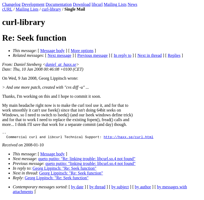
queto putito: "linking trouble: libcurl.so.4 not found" (90, 165)
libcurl (97, 4)
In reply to (122, 55)
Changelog (11, 4)
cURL (7, 9)
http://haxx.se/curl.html (128, 138)
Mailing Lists (115, 4)
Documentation (59, 4)
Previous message (92, 55)
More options (82, 50)
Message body (52, 50)
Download (82, 4)
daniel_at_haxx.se (60, 64)
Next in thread (149, 55)
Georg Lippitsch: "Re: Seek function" (64, 170)
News (132, 4)
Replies (174, 55)
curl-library (51, 9)
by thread (97, 188)
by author (143, 188)
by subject (120, 188)
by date (77, 188)
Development (33, 4)
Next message (59, 55)
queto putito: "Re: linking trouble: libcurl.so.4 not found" (86, 160)
